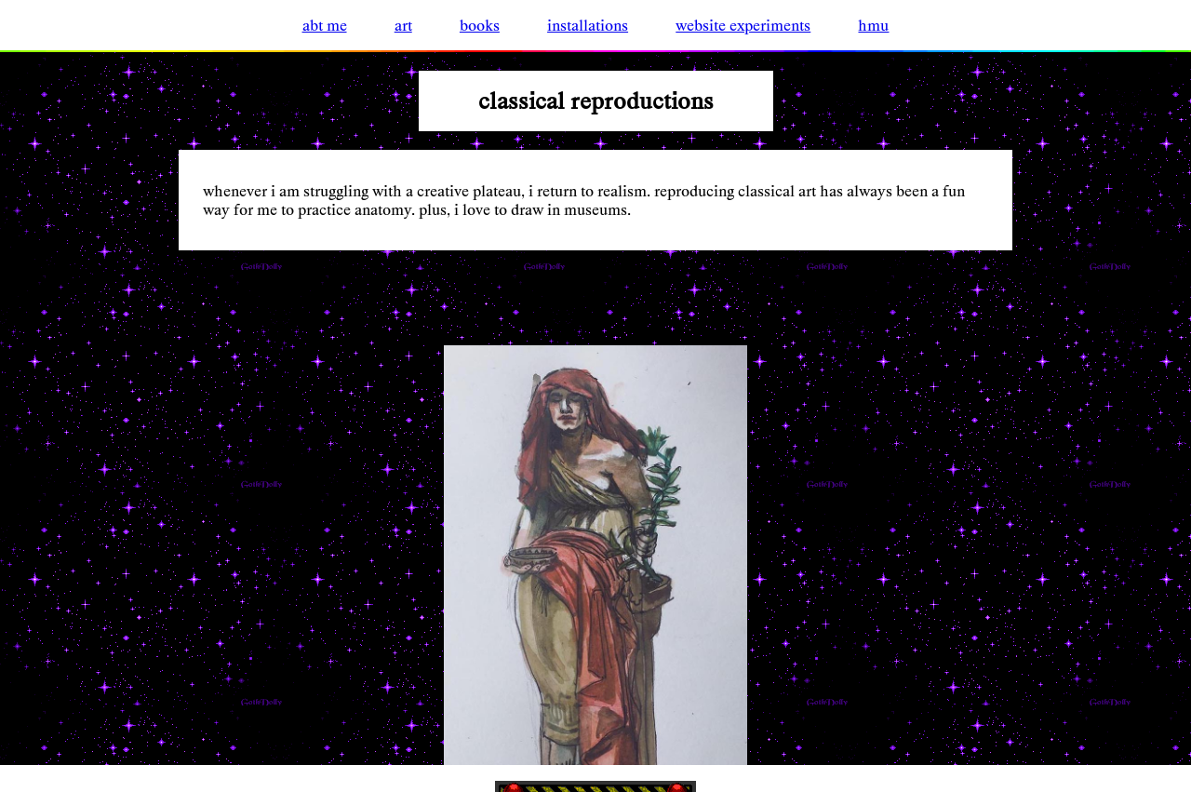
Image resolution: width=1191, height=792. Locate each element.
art (403, 25)
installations (587, 25)
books (480, 25)
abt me (324, 25)
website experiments (743, 25)
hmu (873, 25)
